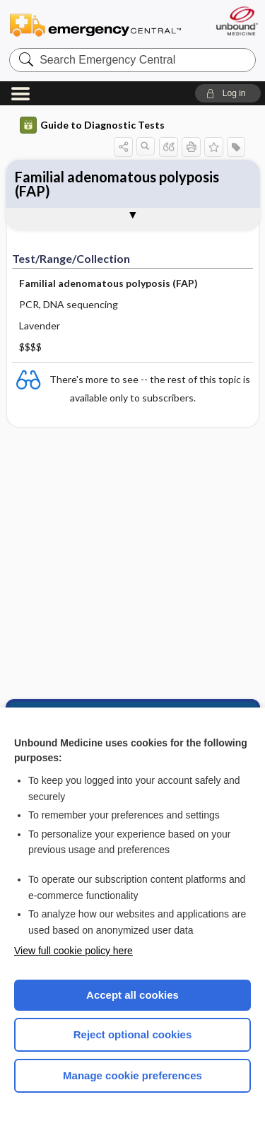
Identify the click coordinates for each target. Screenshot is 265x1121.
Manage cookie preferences (132, 1075)
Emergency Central (95, 24)
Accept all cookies (132, 995)
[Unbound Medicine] (236, 21)
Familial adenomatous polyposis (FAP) (117, 183)
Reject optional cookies (132, 1034)
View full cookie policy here (73, 950)
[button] (228, 93)
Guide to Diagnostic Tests (92, 125)
